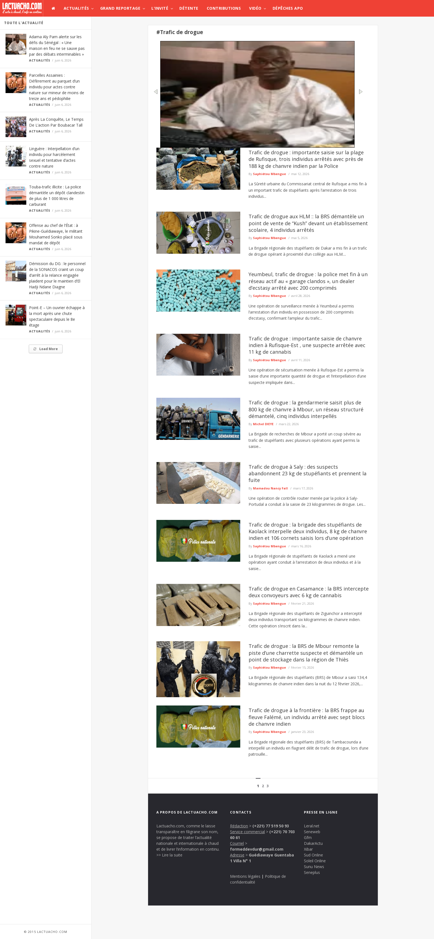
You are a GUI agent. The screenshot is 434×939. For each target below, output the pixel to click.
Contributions (224, 8)
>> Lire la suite (169, 855)
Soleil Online (315, 860)
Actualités (76, 8)
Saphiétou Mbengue (269, 174)
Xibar (308, 849)
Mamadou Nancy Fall (270, 488)
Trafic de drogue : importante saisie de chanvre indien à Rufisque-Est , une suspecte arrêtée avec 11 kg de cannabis (307, 345)
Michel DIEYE (263, 424)
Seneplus (312, 872)
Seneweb (312, 831)
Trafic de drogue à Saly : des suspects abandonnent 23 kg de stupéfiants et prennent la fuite (307, 473)
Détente (188, 8)
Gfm (308, 837)
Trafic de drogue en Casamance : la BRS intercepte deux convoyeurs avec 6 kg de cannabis (309, 592)
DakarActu (313, 843)
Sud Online (313, 855)
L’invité (159, 8)
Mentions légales (245, 876)
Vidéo (255, 8)
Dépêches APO (288, 8)
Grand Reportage (120, 8)
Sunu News (314, 866)
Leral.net (311, 825)
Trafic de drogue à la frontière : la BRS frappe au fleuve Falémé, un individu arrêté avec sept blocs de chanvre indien (307, 717)
